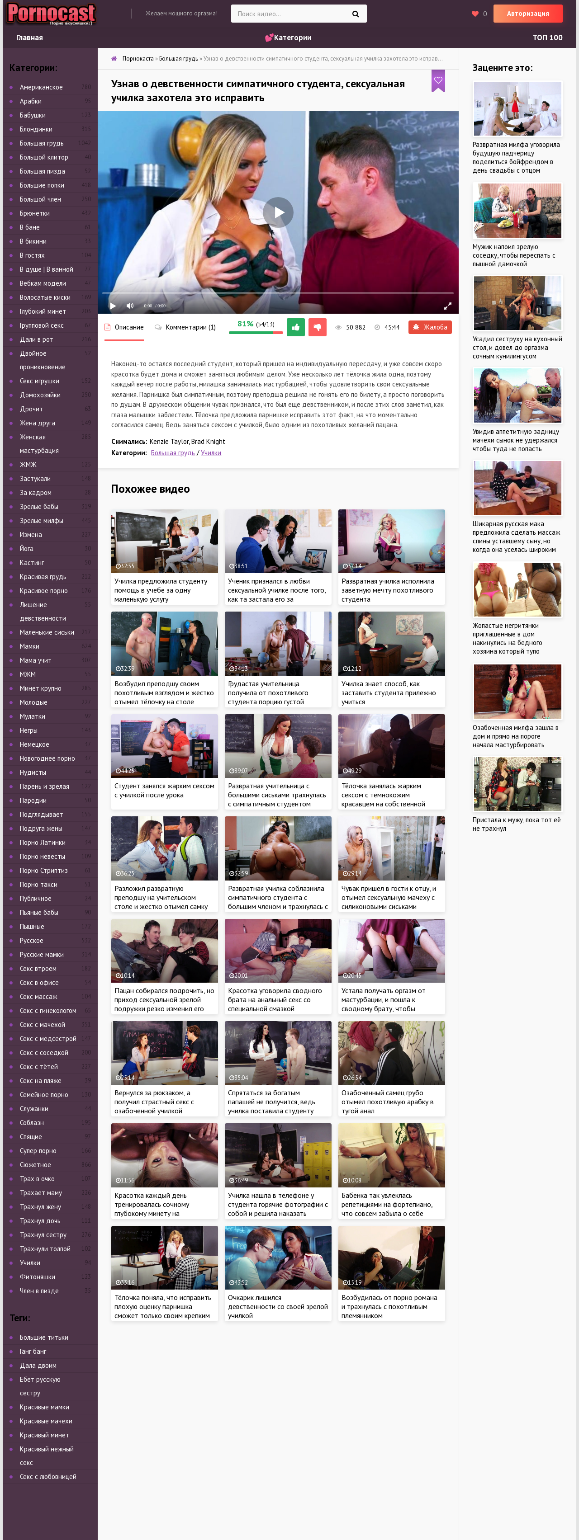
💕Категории (288, 37)
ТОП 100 (547, 37)
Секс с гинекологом (48, 1010)
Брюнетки (35, 213)
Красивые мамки (44, 1407)
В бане (30, 227)
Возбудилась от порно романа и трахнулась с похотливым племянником (389, 1306)
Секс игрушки (39, 381)
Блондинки (36, 129)
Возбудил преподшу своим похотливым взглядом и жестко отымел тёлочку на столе (164, 692)
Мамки (29, 646)
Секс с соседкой (44, 1052)
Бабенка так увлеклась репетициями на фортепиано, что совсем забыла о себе (387, 1204)
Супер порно (38, 1150)
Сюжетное (35, 1164)
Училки (211, 452)
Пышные (32, 926)
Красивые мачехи (46, 1421)
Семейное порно (44, 1094)
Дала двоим (38, 1365)
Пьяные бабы (39, 912)
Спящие (31, 1136)
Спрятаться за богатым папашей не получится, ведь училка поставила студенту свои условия (271, 1106)
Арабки (31, 101)
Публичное (36, 898)
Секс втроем (38, 968)
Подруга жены (41, 828)
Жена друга (37, 423)
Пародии (33, 800)
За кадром (36, 492)
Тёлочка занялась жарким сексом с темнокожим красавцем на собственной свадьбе (383, 799)
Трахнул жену (40, 1206)
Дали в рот (36, 339)
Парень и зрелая (44, 786)
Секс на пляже (41, 1080)
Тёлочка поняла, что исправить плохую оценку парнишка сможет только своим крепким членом (162, 1311)
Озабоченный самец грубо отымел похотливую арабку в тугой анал (388, 1101)
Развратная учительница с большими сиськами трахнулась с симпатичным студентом (277, 794)
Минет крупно (41, 688)
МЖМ (28, 674)
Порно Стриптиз (44, 870)
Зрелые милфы (41, 520)
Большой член (40, 199)
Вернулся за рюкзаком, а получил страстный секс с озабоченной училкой (154, 1101)
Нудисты (33, 772)
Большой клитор (44, 157)
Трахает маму (41, 1192)
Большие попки (42, 185)
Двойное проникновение (43, 360)
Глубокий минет (43, 311)
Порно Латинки (43, 842)
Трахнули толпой (45, 1248)
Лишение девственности (43, 611)
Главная (29, 37)
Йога (26, 548)
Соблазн (32, 1122)
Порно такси (38, 884)
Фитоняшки (37, 1276)
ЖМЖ (28, 464)
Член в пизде (39, 1290)
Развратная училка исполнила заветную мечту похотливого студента (388, 589)
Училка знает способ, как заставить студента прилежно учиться (389, 692)
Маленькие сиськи (47, 632)
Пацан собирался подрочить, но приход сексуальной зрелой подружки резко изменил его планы (164, 1004)
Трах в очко (37, 1178)
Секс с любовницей (48, 1476)
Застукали (35, 478)
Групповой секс (42, 325)
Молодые (33, 702)
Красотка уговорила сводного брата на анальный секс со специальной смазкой (275, 999)
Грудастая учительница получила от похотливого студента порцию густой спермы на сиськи (268, 697)
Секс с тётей (39, 1066)
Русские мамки (42, 954)
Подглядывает (41, 814)
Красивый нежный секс (47, 1456)
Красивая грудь (43, 576)
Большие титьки (44, 1337)
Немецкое (34, 744)
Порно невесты (42, 856)
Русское (31, 940)
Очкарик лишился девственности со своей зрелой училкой (278, 1306)
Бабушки (33, 115)
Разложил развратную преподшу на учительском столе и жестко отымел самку (161, 897)
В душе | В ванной (46, 269)
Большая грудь (173, 452)
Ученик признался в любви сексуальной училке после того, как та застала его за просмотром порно (277, 594)
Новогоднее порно (47, 758)
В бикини (33, 241)
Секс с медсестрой (48, 1038)
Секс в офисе (39, 982)
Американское (41, 87)
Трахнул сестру (43, 1234)
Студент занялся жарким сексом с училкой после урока (164, 790)
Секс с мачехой (42, 1024)
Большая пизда (42, 171)
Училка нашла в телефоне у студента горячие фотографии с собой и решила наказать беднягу (278, 1209)
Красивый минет (44, 1435)
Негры (29, 730)
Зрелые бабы (39, 506)
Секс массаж (38, 996)
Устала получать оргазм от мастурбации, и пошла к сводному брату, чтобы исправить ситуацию (384, 1004)
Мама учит (36, 660)
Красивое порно (44, 590)
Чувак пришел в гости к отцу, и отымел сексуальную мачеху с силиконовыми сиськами (389, 897)
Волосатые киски (45, 297)
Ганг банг (33, 1351)
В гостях (32, 255)
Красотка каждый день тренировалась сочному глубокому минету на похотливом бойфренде (152, 1209)
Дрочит (31, 409)
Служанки (34, 1108)
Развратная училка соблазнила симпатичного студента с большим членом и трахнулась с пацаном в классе (278, 902)
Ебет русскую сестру (40, 1386)
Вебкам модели (43, 283)
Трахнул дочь (40, 1220)
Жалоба (430, 327)
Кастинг (32, 562)
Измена (31, 534)
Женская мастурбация (39, 444)
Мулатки (32, 716)
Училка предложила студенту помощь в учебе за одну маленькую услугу (160, 589)
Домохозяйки (40, 395)
